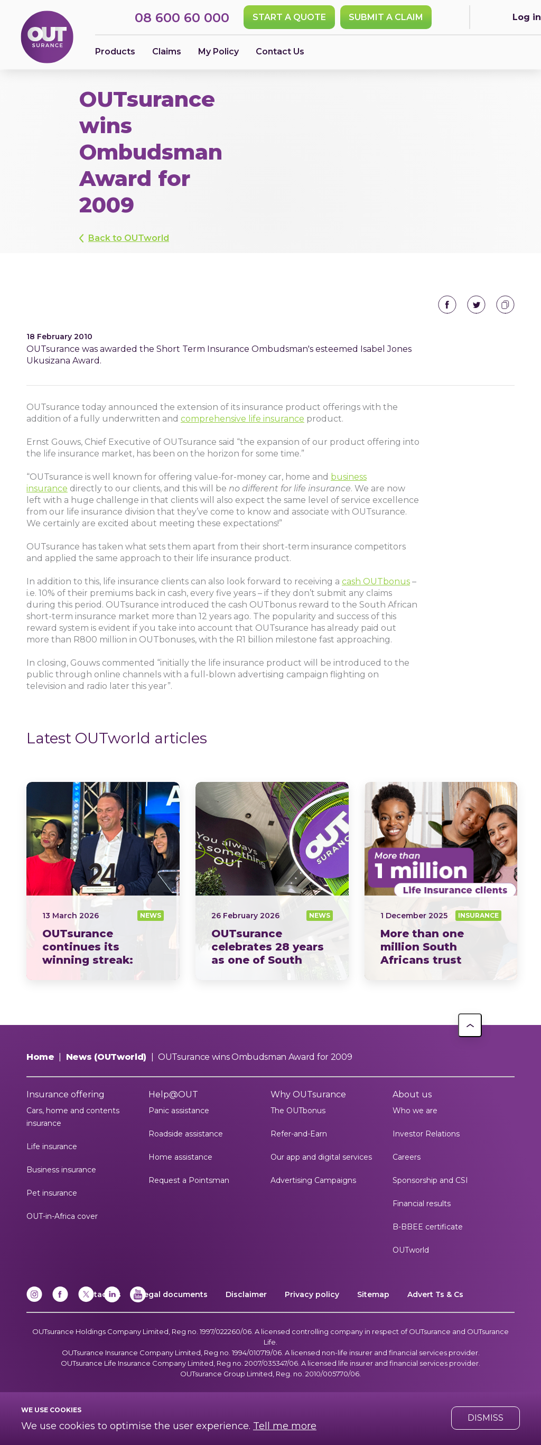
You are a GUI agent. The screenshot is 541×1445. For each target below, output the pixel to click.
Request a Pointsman (188, 1180)
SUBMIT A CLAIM (386, 17)
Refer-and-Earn (298, 1134)
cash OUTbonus (376, 581)
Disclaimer (246, 1294)
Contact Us (280, 51)
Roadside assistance (185, 1134)
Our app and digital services (321, 1157)
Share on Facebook (447, 304)
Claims (166, 51)
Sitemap (373, 1294)
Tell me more (284, 1426)
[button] (470, 1025)
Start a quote (289, 17)
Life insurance (51, 1146)
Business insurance (61, 1169)
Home (40, 1057)
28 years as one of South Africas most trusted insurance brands (272, 881)
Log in (526, 17)
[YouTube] (138, 1300)
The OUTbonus (297, 1110)
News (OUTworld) (106, 1057)
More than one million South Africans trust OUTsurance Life (441, 881)
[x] (86, 1300)
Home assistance (180, 1157)
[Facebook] (60, 1300)
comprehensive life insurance (242, 419)
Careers (407, 1157)
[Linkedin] (112, 1300)
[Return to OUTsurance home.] (47, 38)
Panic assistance (178, 1110)
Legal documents (173, 1294)
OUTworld (411, 1250)
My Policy (218, 51)
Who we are (415, 1110)
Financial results (422, 1203)
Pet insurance (51, 1193)
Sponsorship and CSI (430, 1180)
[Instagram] (34, 1300)
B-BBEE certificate (428, 1227)
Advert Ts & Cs (435, 1294)
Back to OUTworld (128, 238)
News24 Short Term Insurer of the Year (103, 881)
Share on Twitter (476, 304)
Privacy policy (312, 1294)
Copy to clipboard (505, 304)
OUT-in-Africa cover (62, 1216)
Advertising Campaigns (313, 1180)
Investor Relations (426, 1134)
